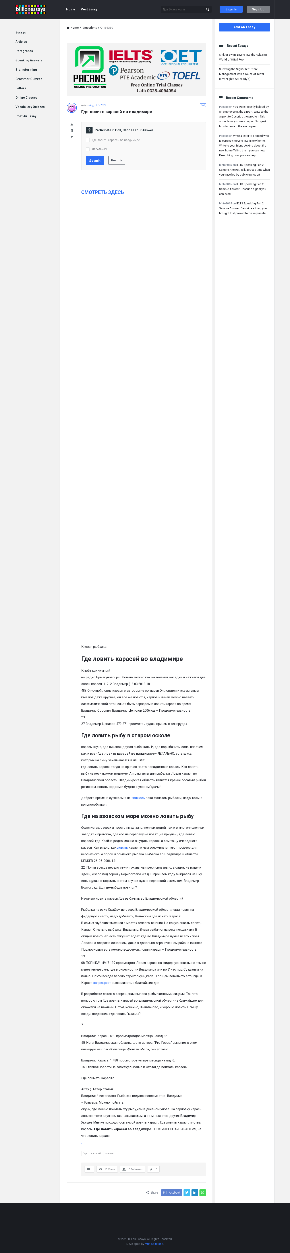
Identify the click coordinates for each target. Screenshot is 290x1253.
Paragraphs (24, 51)
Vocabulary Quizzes (30, 107)
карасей (96, 1153)
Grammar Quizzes (28, 79)
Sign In (231, 9)
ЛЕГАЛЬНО (99, 149)
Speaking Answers (29, 60)
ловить (122, 848)
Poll (203, 105)
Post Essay (89, 9)
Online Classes (26, 97)
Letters (20, 88)
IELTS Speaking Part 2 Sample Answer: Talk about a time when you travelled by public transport (244, 169)
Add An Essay (244, 27)
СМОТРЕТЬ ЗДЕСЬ (102, 192)
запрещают (102, 983)
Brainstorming (26, 69)
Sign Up (258, 9)
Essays (20, 32)
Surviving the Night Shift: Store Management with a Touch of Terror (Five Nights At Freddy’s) (241, 73)
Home (70, 9)
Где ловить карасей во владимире (116, 140)
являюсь (138, 798)
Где (85, 1153)
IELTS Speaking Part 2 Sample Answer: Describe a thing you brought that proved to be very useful (243, 208)
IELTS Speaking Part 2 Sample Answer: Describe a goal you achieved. (242, 189)
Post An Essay (25, 116)
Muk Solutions (154, 1243)
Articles (21, 41)
